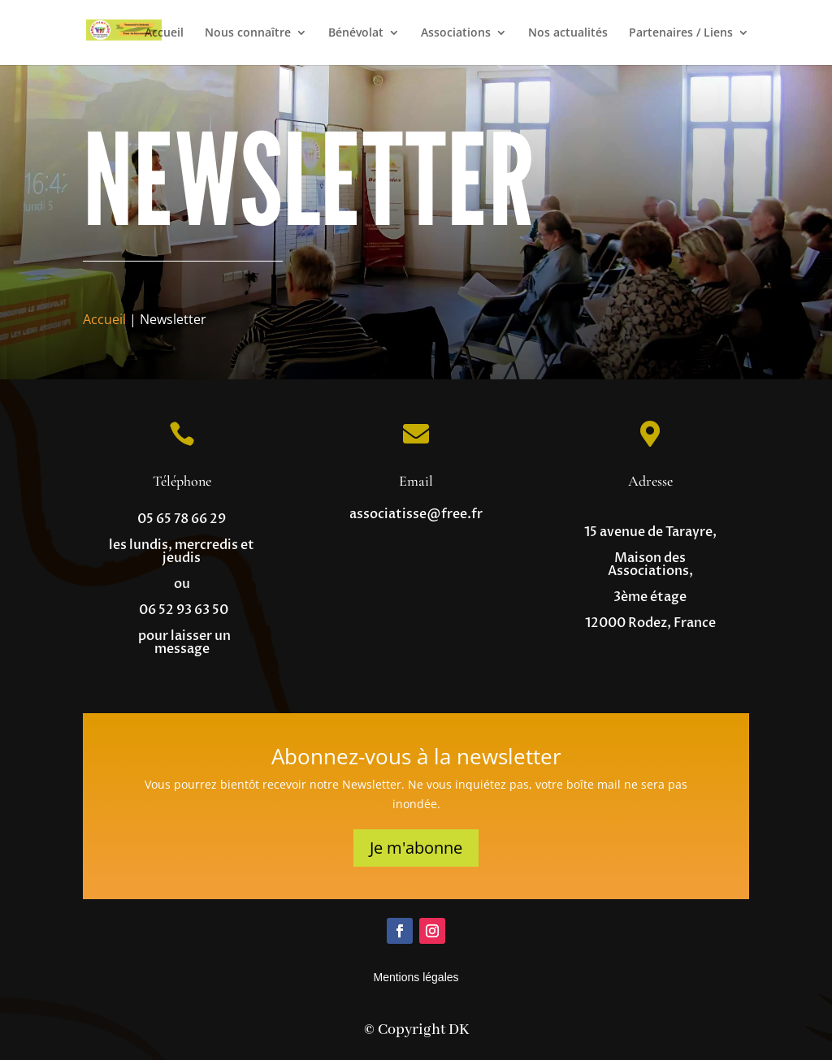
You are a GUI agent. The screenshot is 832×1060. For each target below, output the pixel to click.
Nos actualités (568, 33)
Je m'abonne (416, 848)
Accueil (164, 33)
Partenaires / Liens (681, 33)
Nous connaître (248, 33)
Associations (456, 33)
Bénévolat (356, 33)
